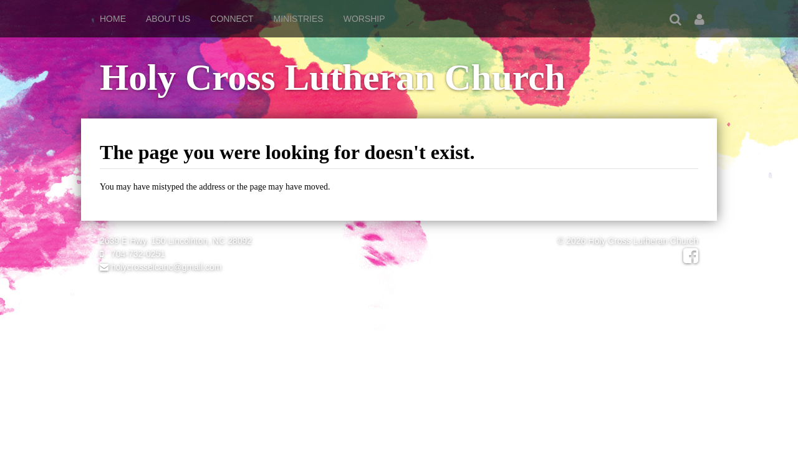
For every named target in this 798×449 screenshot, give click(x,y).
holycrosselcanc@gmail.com (161, 267)
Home (113, 19)
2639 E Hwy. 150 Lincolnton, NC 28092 (176, 241)
